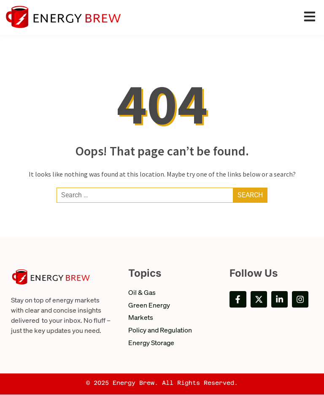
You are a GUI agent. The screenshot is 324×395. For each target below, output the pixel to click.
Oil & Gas (142, 292)
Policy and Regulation (160, 330)
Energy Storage (151, 342)
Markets (140, 317)
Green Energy (149, 304)
